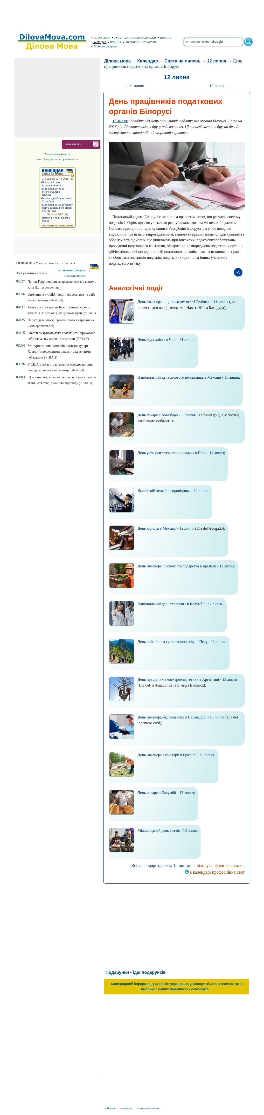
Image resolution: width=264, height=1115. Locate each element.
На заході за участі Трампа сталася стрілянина (61, 320)
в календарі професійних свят (215, 872)
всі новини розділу (71, 270)
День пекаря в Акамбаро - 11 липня (167, 415)
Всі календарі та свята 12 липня (160, 865)
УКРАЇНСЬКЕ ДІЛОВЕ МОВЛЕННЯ (133, 37)
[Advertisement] (132, 14)
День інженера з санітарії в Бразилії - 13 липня (176, 755)
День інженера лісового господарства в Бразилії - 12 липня (186, 566)
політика (127, 1108)
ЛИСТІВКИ (131, 42)
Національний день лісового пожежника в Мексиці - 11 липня (188, 377)
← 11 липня (134, 86)
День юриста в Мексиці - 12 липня (166, 528)
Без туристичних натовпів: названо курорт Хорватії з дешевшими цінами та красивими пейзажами (59, 351)
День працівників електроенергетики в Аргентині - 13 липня (187, 679)
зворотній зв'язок (148, 1108)
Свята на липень (182, 61)
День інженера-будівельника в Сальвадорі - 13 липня (181, 717)
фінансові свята (229, 865)
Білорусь (204, 865)
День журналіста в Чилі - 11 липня (166, 339)
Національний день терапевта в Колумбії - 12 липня (180, 604)
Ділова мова (117, 61)
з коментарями (74, 275)
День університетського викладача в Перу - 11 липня (181, 453)
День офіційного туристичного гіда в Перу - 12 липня (182, 642)
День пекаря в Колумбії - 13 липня (166, 793)
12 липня (216, 61)
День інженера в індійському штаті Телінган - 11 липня (183, 302)
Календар (147, 61)
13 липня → (219, 86)
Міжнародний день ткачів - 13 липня (168, 830)
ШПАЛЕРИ (148, 42)
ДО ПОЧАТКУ (101, 37)
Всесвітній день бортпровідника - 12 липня (173, 491)
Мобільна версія (104, 46)
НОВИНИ (164, 37)
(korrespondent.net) (48, 287)
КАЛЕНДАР (98, 42)
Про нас (110, 1108)
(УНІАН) (89, 313)
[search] (213, 42)
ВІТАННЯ (114, 42)
